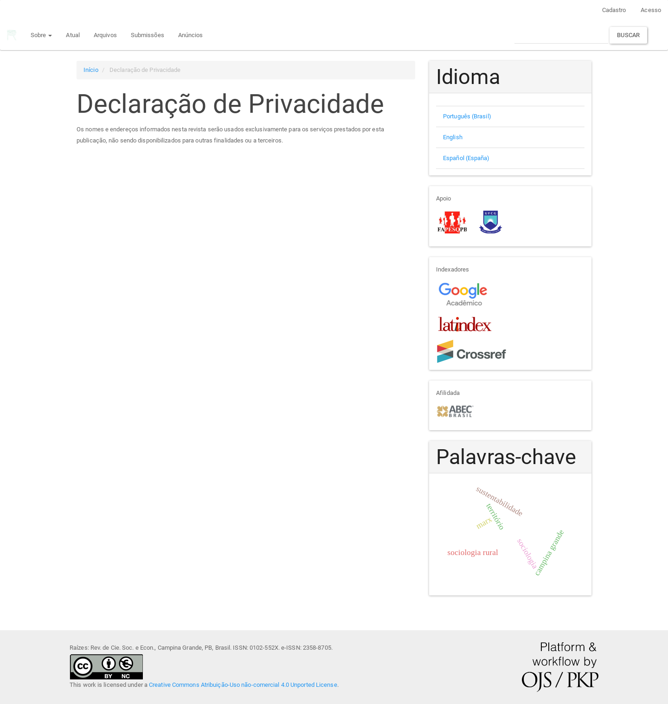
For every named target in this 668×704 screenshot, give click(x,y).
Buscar (628, 35)
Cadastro (614, 9)
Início (91, 69)
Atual (73, 35)
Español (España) (466, 158)
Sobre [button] (41, 35)
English (452, 137)
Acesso (651, 9)
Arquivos (105, 35)
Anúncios (190, 35)
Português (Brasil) (467, 116)
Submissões (147, 35)
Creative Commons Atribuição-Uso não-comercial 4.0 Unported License (243, 684)
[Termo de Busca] (561, 35)
